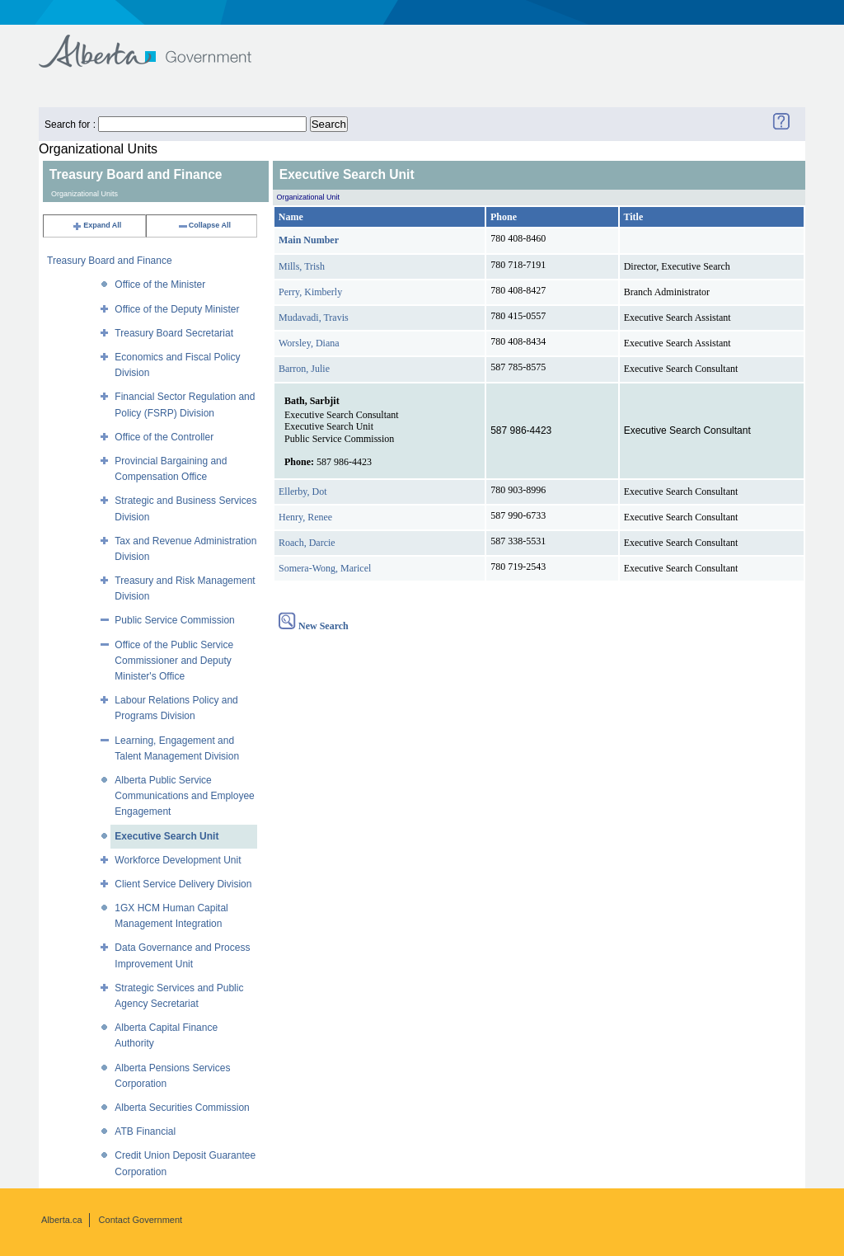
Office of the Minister (160, 284)
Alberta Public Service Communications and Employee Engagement (184, 795)
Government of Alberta (159, 43)
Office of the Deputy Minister (177, 309)
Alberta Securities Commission (182, 1107)
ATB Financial (145, 1131)
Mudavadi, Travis (314, 317)
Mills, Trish (302, 266)
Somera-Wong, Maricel (325, 568)
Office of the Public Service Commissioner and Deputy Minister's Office (174, 660)
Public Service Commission (174, 620)
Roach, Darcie (307, 542)
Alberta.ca (61, 1220)
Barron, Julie (304, 368)
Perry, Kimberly (310, 292)
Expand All (96, 225)
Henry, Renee (305, 517)
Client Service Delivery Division (183, 884)
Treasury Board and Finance (109, 260)
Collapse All (204, 225)
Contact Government (141, 1220)
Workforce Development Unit (178, 860)
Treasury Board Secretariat (174, 333)
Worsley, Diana (309, 343)
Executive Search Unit (166, 836)
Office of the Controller (164, 437)
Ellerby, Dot (303, 491)
